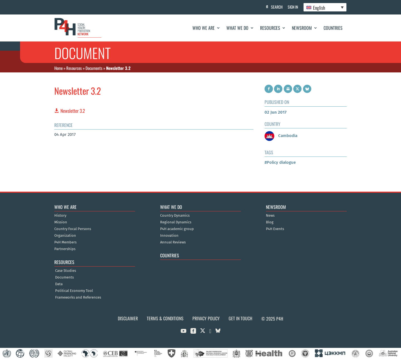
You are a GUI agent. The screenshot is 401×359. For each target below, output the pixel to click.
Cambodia (281, 135)
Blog (269, 222)
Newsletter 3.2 (72, 110)
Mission (60, 222)
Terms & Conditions (165, 318)
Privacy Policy (206, 318)
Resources (270, 28)
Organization (65, 236)
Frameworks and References (78, 297)
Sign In (292, 7)
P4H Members (65, 242)
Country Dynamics (175, 216)
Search (276, 7)
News (270, 216)
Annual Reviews (173, 242)
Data (59, 284)
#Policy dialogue (280, 162)
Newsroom (302, 28)
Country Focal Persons (72, 229)
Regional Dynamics (175, 222)
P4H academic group (177, 229)
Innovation (169, 236)
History (60, 216)
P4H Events (275, 229)
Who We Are (203, 28)
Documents (93, 68)
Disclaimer (128, 318)
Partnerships (64, 249)
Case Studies (65, 271)
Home (58, 68)
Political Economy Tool (74, 291)
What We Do (237, 28)
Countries (333, 28)
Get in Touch (240, 318)
